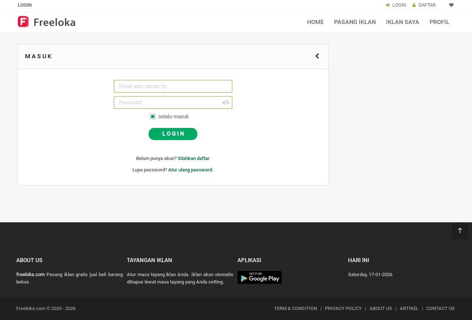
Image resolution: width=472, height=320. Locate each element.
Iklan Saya (402, 21)
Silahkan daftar (194, 158)
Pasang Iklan (355, 21)
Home (315, 21)
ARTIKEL (409, 308)
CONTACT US (440, 308)
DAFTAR (427, 5)
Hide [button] (225, 102)
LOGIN (399, 5)
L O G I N (173, 134)
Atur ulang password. (191, 170)
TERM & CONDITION (295, 308)
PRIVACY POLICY (343, 308)
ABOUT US (380, 308)
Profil (440, 21)
